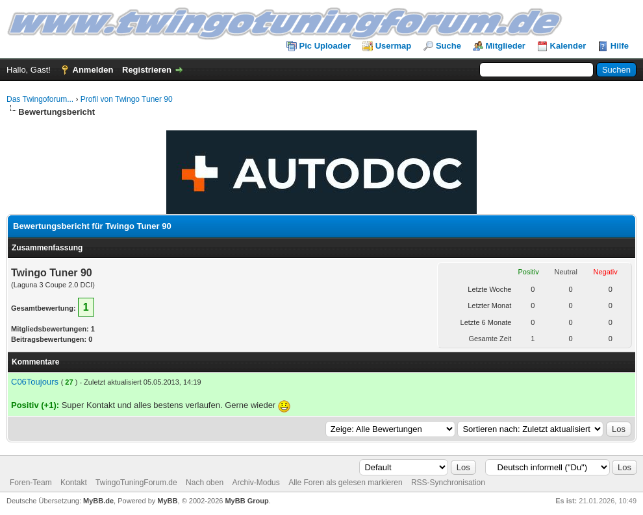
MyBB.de (98, 501)
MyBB (167, 501)
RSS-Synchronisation (448, 482)
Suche (448, 46)
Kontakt (73, 482)
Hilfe (620, 46)
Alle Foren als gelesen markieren (345, 482)
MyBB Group (246, 501)
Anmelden (93, 70)
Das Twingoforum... (39, 99)
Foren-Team (31, 482)
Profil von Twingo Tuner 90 (127, 99)
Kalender (568, 46)
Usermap (393, 46)
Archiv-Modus (255, 482)
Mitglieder (505, 46)
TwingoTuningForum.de (136, 482)
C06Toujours (34, 382)
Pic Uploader (325, 46)
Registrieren (146, 70)
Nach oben (204, 482)
